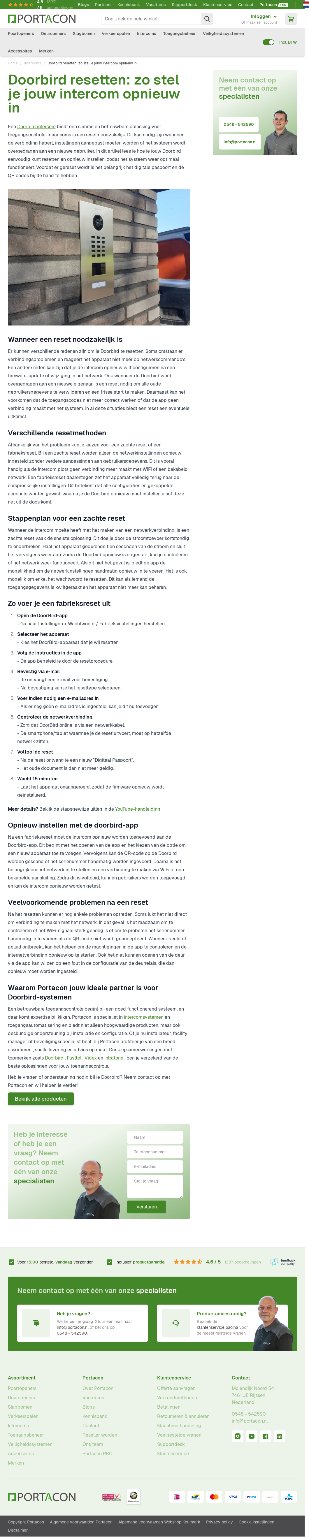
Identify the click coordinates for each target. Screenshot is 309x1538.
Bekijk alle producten (41, 1098)
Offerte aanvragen (176, 1388)
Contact (246, 4)
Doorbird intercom (36, 127)
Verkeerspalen (116, 33)
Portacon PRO (97, 1454)
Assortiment (22, 1378)
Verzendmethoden (177, 1398)
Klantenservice (217, 4)
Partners (103, 4)
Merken (46, 51)
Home (13, 63)
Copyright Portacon (26, 1522)
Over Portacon (97, 1388)
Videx (91, 1058)
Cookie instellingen (256, 1522)
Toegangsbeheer (179, 33)
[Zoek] (207, 19)
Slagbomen (84, 33)
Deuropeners (53, 33)
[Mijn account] (259, 19)
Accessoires (20, 51)
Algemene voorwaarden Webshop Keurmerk (159, 1522)
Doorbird (54, 1058)
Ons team (92, 1444)
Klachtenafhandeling (179, 1426)
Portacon (92, 1378)
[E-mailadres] (155, 1166)
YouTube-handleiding (137, 809)
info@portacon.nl (240, 142)
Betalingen (168, 1407)
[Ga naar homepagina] (42, 19)
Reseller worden (99, 1435)
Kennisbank (128, 4)
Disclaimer (18, 1530)
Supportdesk (184, 4)
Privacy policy (219, 1522)
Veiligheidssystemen (223, 33)
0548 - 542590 (239, 124)
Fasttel (74, 1058)
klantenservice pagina (217, 1327)
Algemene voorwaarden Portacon (81, 1522)
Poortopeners (21, 33)
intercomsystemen (144, 1017)
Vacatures (156, 4)
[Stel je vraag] (155, 1186)
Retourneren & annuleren (183, 1416)
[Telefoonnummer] (155, 1151)
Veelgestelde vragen (179, 1435)
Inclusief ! (140, 1262)
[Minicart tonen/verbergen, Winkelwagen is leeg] (291, 19)
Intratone (113, 1058)
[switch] (268, 42)
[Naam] (155, 1137)
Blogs (83, 4)
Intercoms (146, 33)
